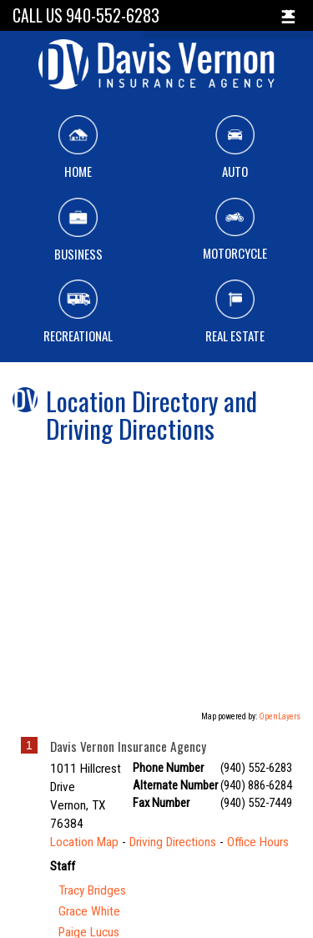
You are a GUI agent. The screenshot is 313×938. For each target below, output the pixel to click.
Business (78, 230)
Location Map (84, 842)
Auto (235, 147)
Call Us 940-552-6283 (86, 15)
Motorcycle (235, 230)
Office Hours (258, 842)
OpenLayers (279, 716)
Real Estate (235, 312)
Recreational (78, 312)
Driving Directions (172, 842)
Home (78, 147)
